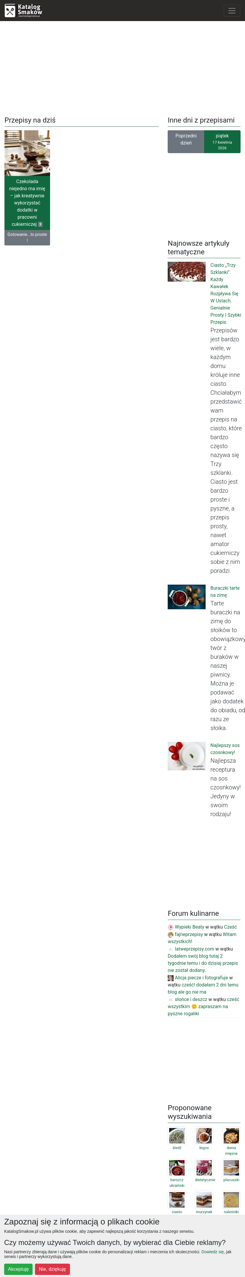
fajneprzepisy (185, 934)
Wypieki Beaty (186, 927)
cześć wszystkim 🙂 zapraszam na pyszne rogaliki (203, 1006)
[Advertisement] (122, 67)
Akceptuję (18, 1269)
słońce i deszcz (187, 999)
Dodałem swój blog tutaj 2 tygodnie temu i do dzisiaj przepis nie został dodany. (203, 963)
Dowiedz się (212, 1251)
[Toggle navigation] (232, 11)
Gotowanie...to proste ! (27, 237)
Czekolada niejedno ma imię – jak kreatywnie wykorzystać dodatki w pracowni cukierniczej (27, 203)
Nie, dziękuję (52, 1269)
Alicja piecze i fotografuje (198, 978)
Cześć (230, 927)
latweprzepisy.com (191, 949)
